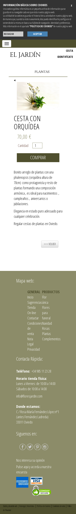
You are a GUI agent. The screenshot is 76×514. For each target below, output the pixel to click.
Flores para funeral (46, 312)
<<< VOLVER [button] (50, 244)
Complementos (51, 338)
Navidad (47, 323)
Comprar (38, 157)
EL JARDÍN (25, 55)
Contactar (33, 318)
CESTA (69, 51)
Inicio (30, 297)
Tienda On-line (31, 310)
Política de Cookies (43, 506)
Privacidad (33, 349)
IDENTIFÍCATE (65, 57)
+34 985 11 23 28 (41, 371)
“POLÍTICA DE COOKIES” (41, 26)
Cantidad (24, 145)
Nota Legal (30, 341)
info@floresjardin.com (29, 396)
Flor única (45, 300)
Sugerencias (34, 302)
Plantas (42, 72)
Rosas (46, 328)
